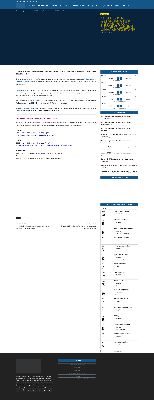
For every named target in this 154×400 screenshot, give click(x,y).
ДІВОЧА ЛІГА (96, 6)
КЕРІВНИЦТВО (43, 6)
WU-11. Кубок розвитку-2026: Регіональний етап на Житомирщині (116, 117)
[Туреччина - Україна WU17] (119, 78)
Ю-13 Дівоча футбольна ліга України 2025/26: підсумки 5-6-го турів (118, 166)
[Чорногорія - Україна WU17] (119, 85)
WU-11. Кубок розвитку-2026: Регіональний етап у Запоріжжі (116, 142)
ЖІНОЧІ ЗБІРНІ (65, 6)
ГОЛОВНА (32, 6)
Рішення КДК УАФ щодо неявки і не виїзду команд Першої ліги (116, 160)
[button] (135, 6)
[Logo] (21, 6)
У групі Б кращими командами (27, 108)
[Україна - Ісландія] (119, 99)
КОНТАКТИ (125, 6)
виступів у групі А (34, 100)
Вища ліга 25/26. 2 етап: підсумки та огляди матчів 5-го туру (118, 154)
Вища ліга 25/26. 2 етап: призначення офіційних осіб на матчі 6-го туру (118, 136)
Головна (18, 11)
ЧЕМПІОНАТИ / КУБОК (81, 6)
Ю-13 (23, 218)
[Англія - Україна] (119, 106)
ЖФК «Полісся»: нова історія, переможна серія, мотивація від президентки (32, 227)
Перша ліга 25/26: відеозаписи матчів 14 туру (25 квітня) (118, 172)
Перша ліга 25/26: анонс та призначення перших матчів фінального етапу (118, 148)
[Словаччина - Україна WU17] (119, 92)
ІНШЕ (117, 6)
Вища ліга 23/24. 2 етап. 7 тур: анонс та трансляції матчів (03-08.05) (78, 227)
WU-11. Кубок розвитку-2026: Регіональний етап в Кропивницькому (116, 123)
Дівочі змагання (27, 11)
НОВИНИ (54, 6)
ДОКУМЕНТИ (107, 6)
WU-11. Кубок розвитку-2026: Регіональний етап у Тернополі (116, 130)
